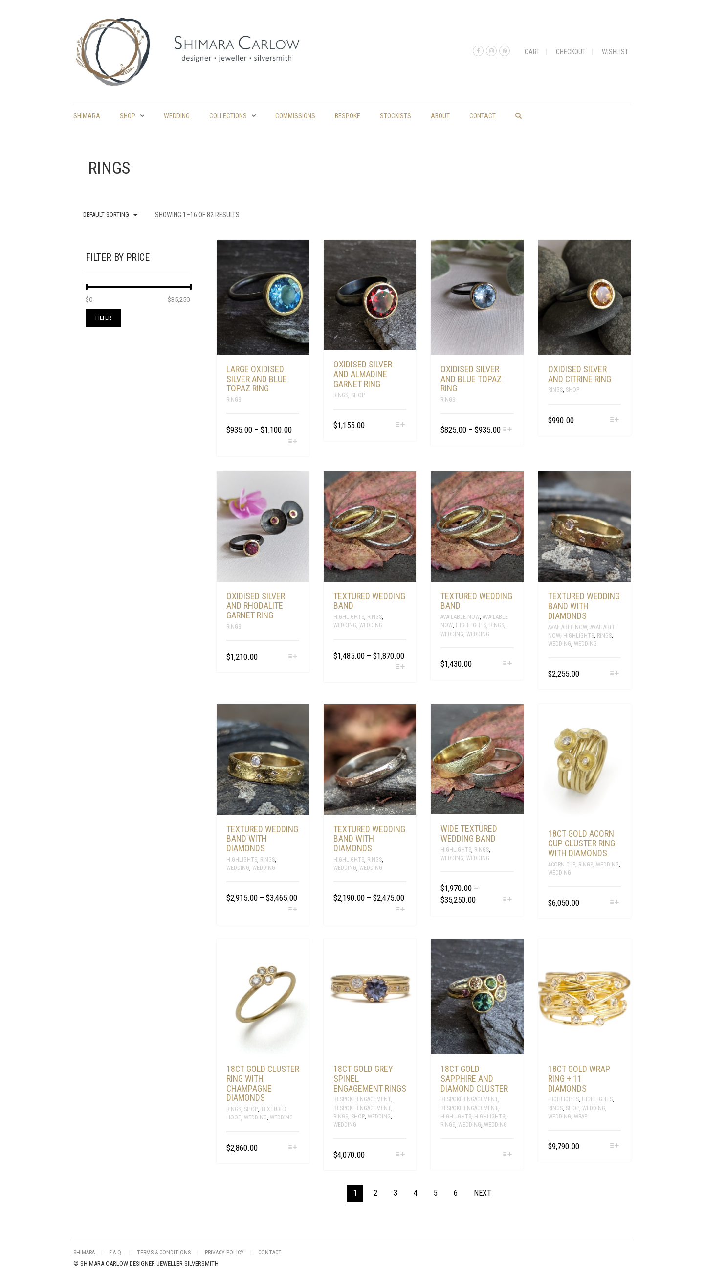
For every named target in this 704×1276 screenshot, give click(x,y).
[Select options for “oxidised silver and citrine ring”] (615, 420)
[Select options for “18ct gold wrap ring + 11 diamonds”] (615, 1146)
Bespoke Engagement (362, 1099)
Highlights (348, 617)
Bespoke (347, 116)
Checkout (571, 52)
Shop (127, 116)
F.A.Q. (116, 1252)
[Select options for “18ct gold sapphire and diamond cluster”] (507, 1155)
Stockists (395, 116)
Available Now (460, 617)
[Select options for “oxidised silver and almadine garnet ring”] (400, 425)
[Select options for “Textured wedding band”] (400, 667)
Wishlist (615, 52)
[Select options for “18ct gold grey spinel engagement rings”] (400, 1155)
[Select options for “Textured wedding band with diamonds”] (615, 674)
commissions (295, 116)
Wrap (580, 1116)
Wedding (177, 116)
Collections (228, 116)
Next (482, 1193)
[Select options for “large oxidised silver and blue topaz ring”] (293, 442)
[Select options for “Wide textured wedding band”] (507, 900)
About (440, 116)
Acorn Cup (561, 864)
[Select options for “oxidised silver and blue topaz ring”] (507, 430)
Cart (532, 52)
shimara (86, 116)
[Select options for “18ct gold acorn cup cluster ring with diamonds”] (615, 903)
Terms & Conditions (164, 1252)
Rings (233, 399)
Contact (482, 116)
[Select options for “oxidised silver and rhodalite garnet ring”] (293, 657)
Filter (103, 317)
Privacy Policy (224, 1252)
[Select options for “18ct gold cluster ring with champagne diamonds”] (293, 1148)
